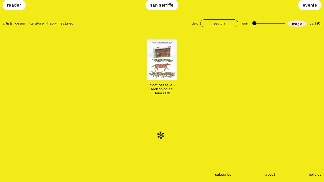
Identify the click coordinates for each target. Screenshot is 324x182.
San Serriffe (162, 5)
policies (315, 174)
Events (310, 5)
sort (245, 23)
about (270, 174)
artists (8, 23)
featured (66, 23)
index (193, 23)
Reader (14, 5)
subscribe (223, 174)
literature (36, 23)
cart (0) (315, 23)
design (20, 23)
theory (51, 23)
